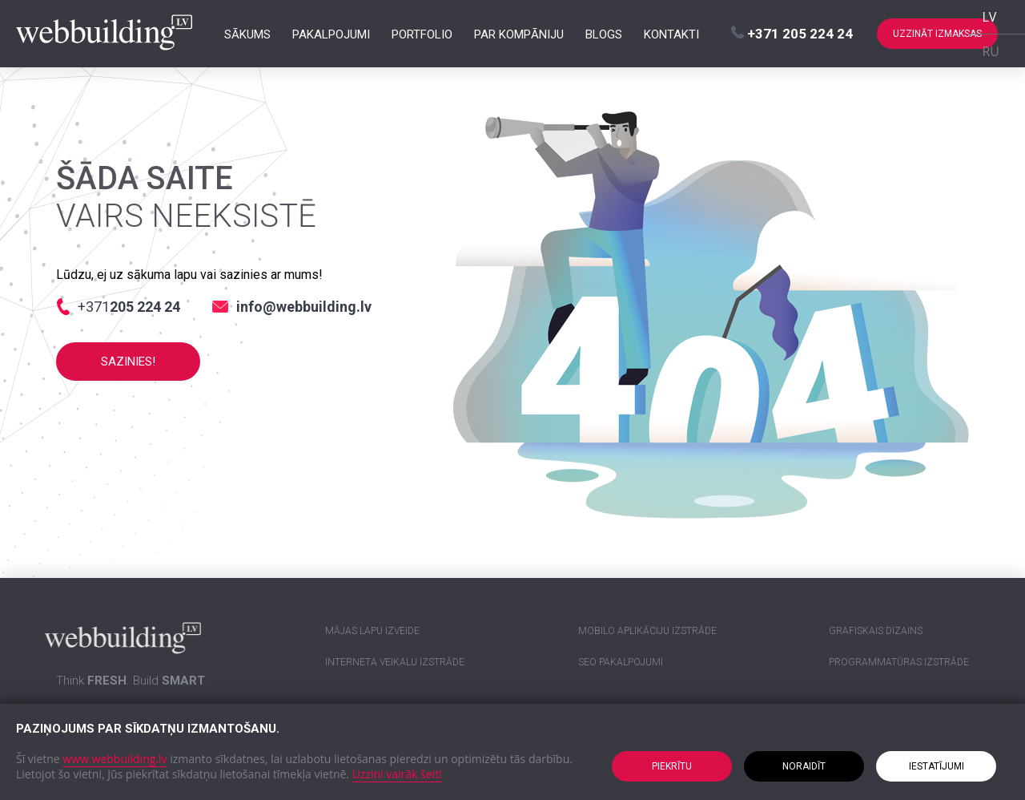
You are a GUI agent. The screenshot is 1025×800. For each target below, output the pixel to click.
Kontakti (671, 33)
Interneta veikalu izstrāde (394, 662)
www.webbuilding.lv (114, 758)
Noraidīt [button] (804, 766)
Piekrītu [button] (672, 766)
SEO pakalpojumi (620, 662)
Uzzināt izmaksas (937, 33)
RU (990, 51)
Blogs (603, 33)
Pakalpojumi (331, 33)
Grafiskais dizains (875, 630)
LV (989, 17)
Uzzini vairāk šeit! (397, 774)
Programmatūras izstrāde (899, 662)
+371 (792, 34)
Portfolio (422, 33)
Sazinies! (128, 361)
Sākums (247, 33)
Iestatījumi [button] (936, 766)
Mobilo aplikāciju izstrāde (647, 630)
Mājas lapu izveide (372, 630)
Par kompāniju (519, 33)
